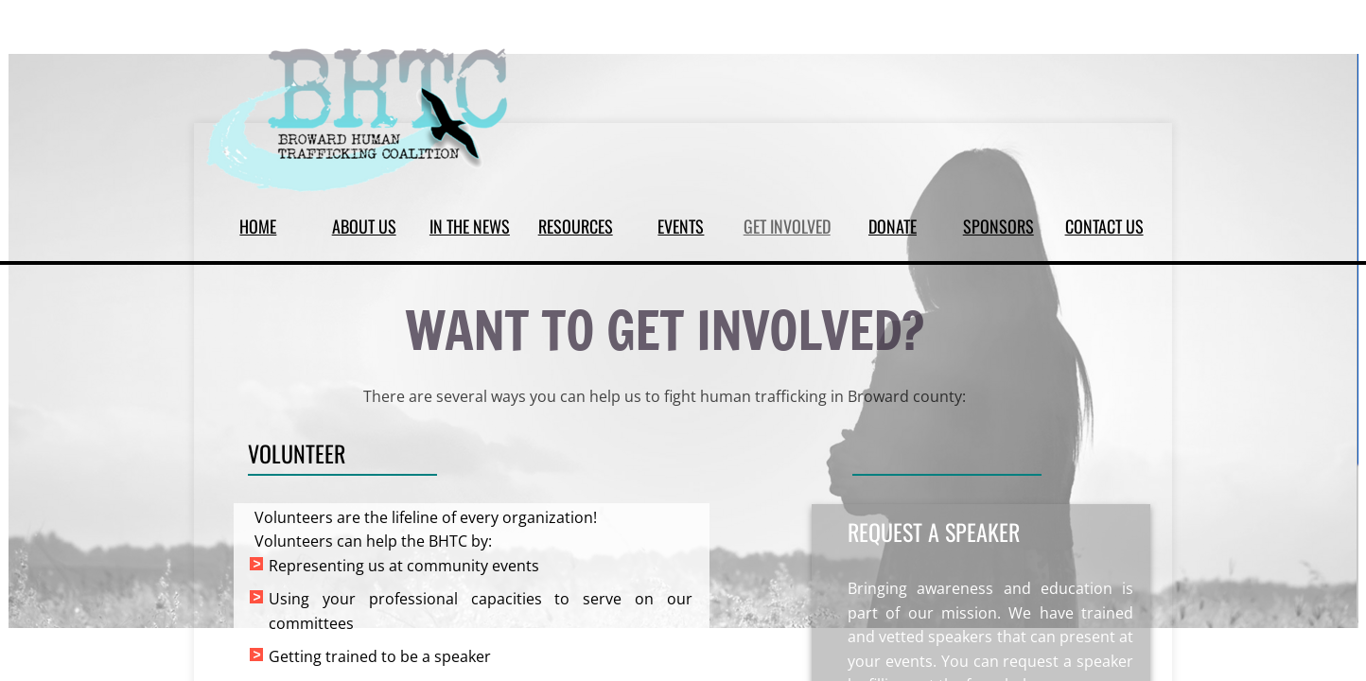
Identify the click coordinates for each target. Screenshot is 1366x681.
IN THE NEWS (469, 226)
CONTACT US (1104, 226)
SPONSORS (998, 226)
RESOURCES (575, 226)
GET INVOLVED (787, 226)
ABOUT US (364, 226)
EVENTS (680, 226)
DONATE (892, 226)
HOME (257, 226)
